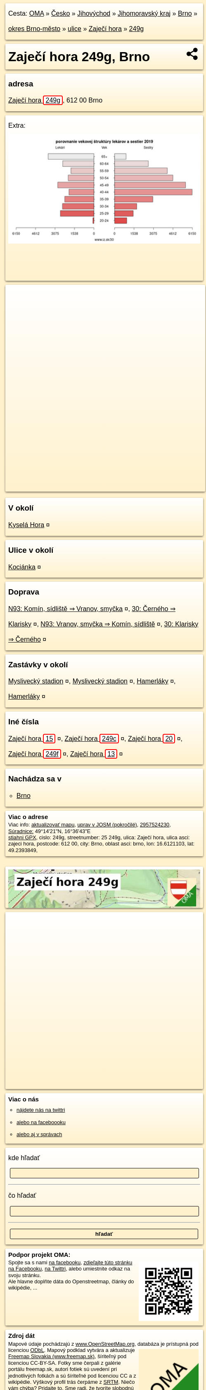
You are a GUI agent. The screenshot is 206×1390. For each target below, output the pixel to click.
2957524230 (154, 825)
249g (136, 28)
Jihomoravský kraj (144, 13)
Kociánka (22, 567)
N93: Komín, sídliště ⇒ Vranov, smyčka (65, 608)
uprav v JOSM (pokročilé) (107, 825)
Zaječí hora (105, 28)
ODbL (37, 1350)
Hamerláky (152, 681)
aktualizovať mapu (52, 825)
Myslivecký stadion (35, 681)
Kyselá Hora (26, 524)
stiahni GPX (22, 837)
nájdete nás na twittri (41, 1110)
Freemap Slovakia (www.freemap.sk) (51, 1356)
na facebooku (65, 1262)
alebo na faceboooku (41, 1122)
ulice (74, 28)
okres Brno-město (34, 28)
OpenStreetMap (66, 478)
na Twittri (55, 1269)
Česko (60, 13)
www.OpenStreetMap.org (105, 1344)
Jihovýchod (93, 13)
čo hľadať (22, 1195)
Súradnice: (20, 831)
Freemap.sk (109, 478)
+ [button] (19, 299)
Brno (185, 13)
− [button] (19, 312)
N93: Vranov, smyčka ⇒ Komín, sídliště (97, 624)
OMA (36, 13)
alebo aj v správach (39, 1134)
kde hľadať (24, 1157)
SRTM (110, 1382)
